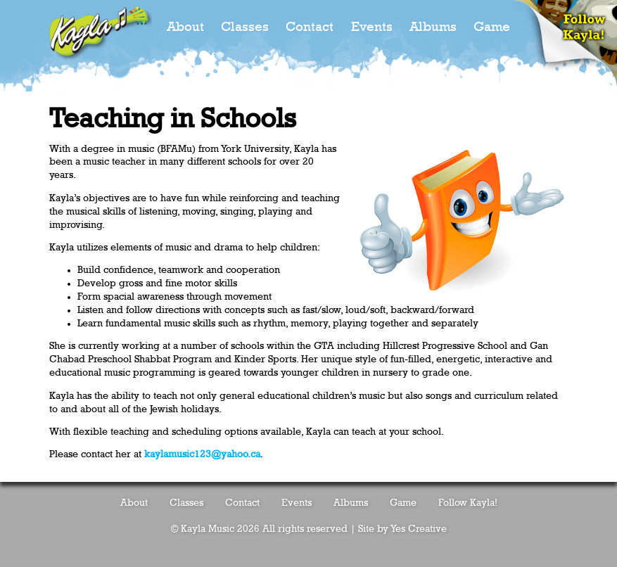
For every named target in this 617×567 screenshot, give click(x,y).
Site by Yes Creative (402, 529)
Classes (245, 27)
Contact (309, 27)
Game (491, 27)
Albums (433, 27)
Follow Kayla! (467, 503)
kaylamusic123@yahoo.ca (202, 454)
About (185, 27)
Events (372, 27)
